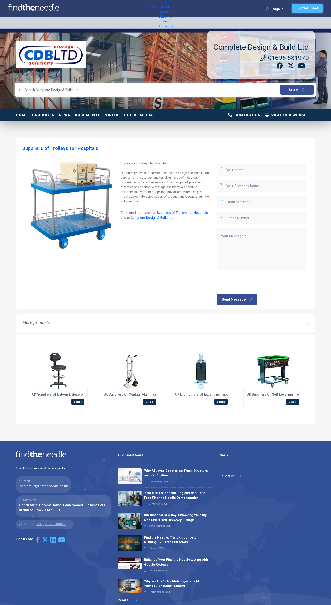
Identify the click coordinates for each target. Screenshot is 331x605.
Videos (112, 115)
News (65, 115)
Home (74, 8)
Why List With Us (96, 8)
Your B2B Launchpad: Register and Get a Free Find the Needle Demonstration (174, 495)
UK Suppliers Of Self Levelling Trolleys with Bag (283, 394)
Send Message (237, 299)
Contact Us (170, 8)
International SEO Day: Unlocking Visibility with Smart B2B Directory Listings (175, 517)
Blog (154, 8)
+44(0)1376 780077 (51, 524)
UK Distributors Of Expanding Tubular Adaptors (211, 394)
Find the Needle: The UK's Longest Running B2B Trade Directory (170, 540)
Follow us (230, 476)
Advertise (120, 8)
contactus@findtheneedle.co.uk (44, 486)
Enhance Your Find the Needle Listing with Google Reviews (176, 562)
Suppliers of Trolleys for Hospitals (182, 213)
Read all (127, 600)
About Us (139, 8)
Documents (88, 115)
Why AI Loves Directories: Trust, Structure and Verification (176, 473)
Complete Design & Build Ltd (261, 47)
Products (43, 115)
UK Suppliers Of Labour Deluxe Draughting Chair (69, 394)
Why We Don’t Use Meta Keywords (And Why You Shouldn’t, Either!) (173, 583)
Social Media (138, 115)
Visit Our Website (288, 115)
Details (78, 401)
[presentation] (248, 282)
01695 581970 (284, 57)
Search (297, 90)
